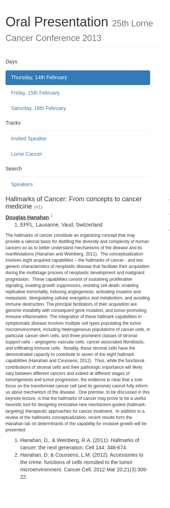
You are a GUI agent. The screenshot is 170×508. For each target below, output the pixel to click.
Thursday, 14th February (39, 77)
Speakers (22, 184)
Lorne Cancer (26, 154)
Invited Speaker (29, 138)
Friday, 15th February (35, 93)
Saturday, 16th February (38, 108)
